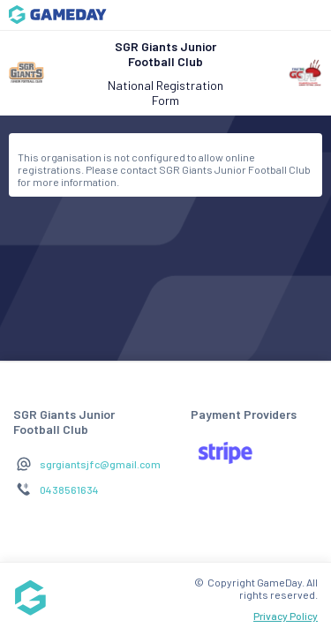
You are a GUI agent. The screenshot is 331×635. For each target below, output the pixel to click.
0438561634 (69, 489)
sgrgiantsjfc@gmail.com (100, 464)
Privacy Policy (285, 615)
